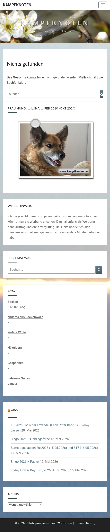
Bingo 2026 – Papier (25, 461)
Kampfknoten (17, 5)
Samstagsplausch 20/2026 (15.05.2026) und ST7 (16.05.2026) (54, 448)
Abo (14, 410)
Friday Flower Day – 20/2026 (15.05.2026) (40, 470)
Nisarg (90, 523)
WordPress (64, 523)
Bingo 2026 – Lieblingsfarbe (30, 439)
